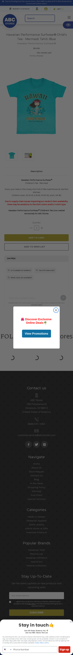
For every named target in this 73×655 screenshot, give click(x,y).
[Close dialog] (56, 310)
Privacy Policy (39, 643)
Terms (47, 643)
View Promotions (36, 333)
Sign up (64, 649)
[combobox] (7, 649)
